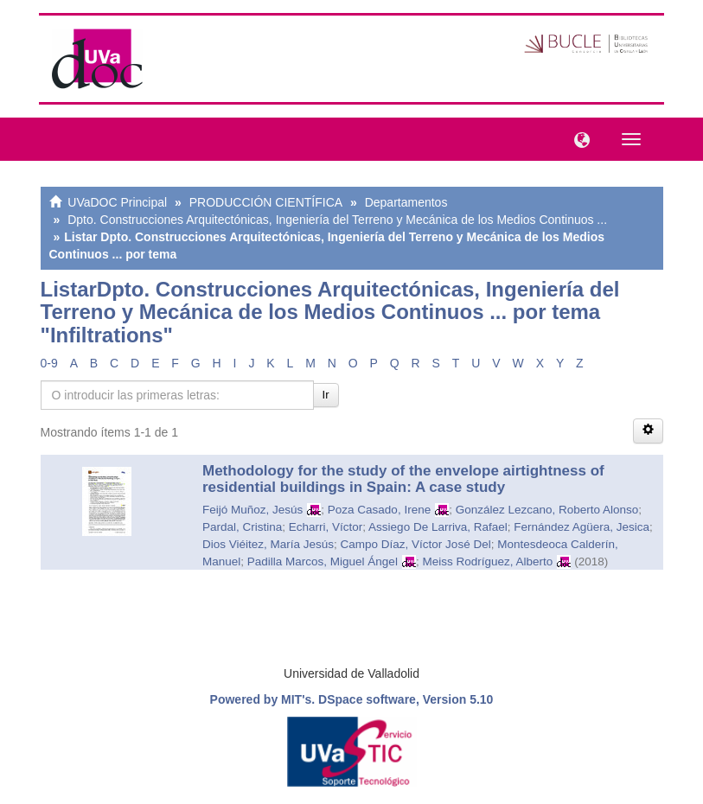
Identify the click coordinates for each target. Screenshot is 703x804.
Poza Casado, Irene (379, 509)
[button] (577, 138)
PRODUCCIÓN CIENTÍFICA (265, 202)
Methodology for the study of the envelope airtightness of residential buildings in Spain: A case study (403, 479)
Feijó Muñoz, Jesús (252, 509)
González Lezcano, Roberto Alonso (547, 509)
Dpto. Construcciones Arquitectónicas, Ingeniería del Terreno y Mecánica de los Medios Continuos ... (337, 220)
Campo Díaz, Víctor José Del (416, 544)
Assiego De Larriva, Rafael (438, 526)
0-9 (49, 363)
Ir (326, 394)
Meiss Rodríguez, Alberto (487, 561)
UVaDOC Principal (117, 202)
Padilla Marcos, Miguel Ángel (322, 561)
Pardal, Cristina (242, 526)
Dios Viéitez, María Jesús (268, 544)
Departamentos (406, 202)
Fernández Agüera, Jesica (581, 526)
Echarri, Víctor (326, 526)
